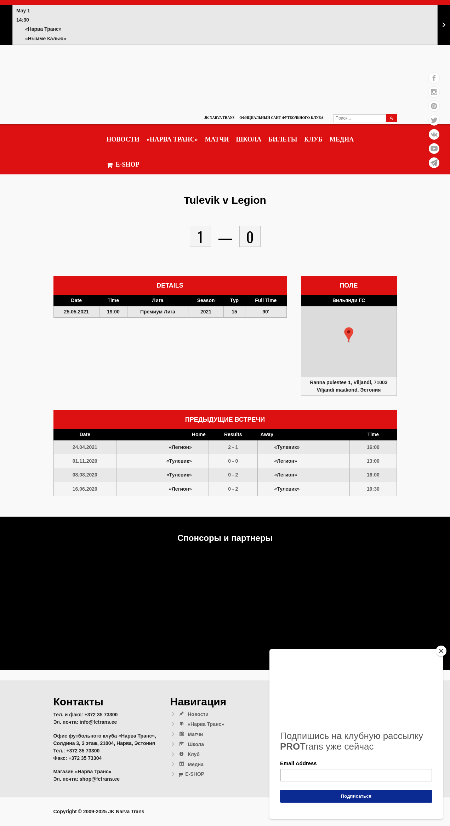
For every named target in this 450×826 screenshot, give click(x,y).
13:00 (373, 461)
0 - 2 (233, 475)
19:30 (373, 489)
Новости (123, 139)
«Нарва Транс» (172, 139)
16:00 (373, 447)
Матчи (217, 139)
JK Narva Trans (219, 118)
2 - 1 (233, 447)
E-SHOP (123, 164)
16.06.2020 (85, 489)
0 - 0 (233, 461)
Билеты (282, 139)
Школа (248, 139)
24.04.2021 (85, 447)
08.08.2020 (85, 475)
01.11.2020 (85, 461)
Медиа (342, 139)
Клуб (313, 139)
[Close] (441, 651)
